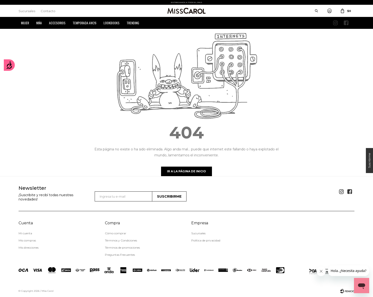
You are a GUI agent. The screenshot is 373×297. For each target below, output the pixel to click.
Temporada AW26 (84, 22)
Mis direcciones (29, 247)
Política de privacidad (205, 240)
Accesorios (57, 22)
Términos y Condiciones (121, 240)
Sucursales (27, 11)
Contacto (48, 11)
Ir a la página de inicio (186, 171)
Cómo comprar (115, 233)
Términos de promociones (122, 247)
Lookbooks (111, 22)
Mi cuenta (25, 233)
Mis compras (27, 240)
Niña (39, 22)
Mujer (25, 22)
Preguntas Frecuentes (120, 254)
